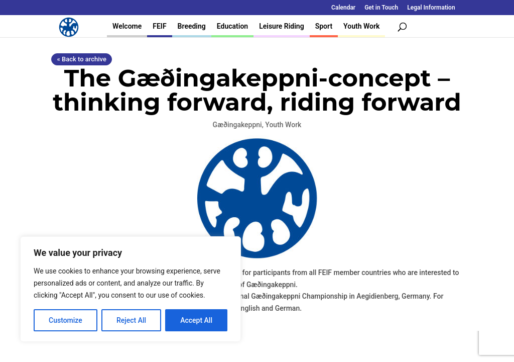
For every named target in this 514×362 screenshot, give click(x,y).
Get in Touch (381, 8)
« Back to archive (81, 59)
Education (232, 26)
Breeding (192, 26)
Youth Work (361, 26)
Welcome (127, 26)
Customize (65, 320)
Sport (323, 26)
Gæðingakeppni (237, 125)
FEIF (159, 26)
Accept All (196, 320)
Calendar (343, 8)
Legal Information (431, 8)
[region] (130, 289)
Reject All (131, 320)
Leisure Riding (281, 26)
